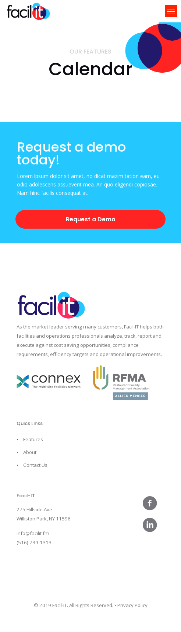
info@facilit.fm (33, 533)
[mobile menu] (171, 11)
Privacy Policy (132, 605)
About (29, 452)
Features (33, 439)
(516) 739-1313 (34, 542)
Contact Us (35, 465)
